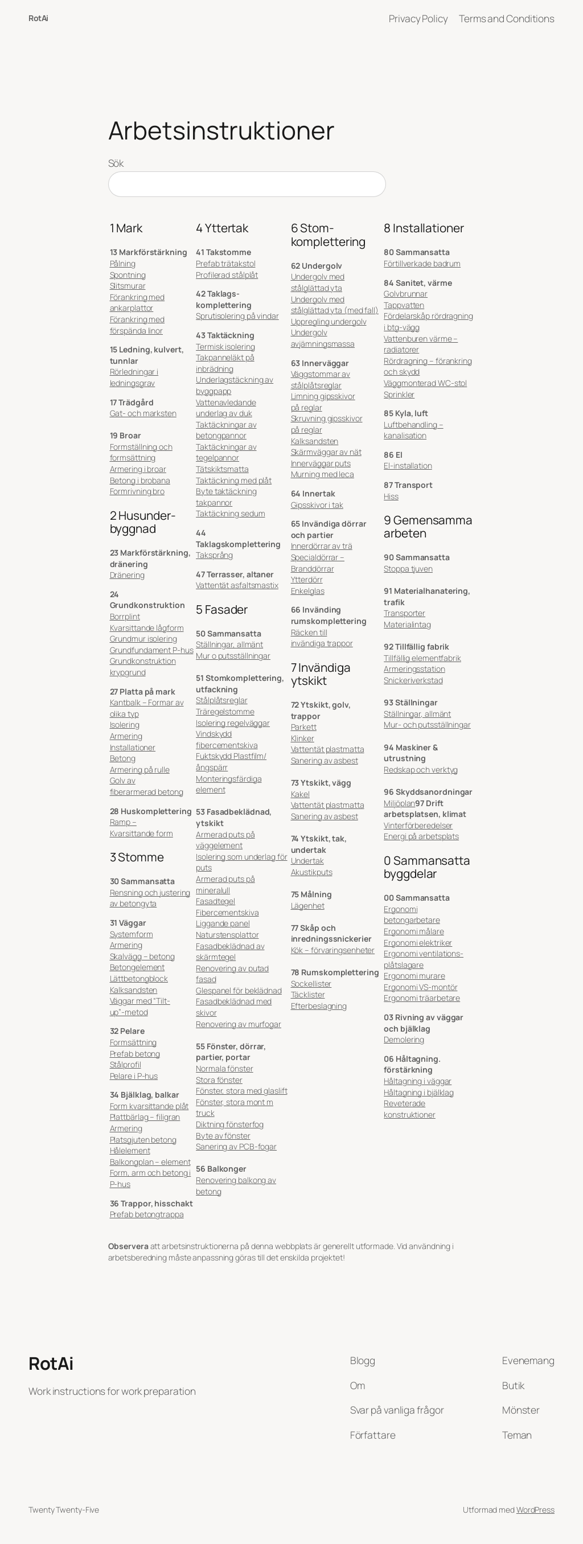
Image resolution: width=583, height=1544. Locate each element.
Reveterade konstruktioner (410, 1109)
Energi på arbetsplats (421, 836)
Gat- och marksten (143, 413)
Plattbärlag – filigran (145, 1116)
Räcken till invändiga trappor (322, 638)
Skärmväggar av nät (326, 451)
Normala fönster (224, 1068)
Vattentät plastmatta (327, 749)
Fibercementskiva (227, 912)
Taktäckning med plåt (234, 480)
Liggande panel (223, 923)
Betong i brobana (140, 480)
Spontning (128, 274)
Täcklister (308, 994)
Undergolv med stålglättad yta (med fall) (335, 305)
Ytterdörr (307, 579)
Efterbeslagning (319, 1005)
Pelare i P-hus (134, 1075)
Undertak (307, 860)
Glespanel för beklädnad (239, 990)
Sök (116, 163)
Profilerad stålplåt (227, 274)
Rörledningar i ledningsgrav (134, 377)
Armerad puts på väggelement (225, 840)
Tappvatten (404, 304)
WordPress (535, 1509)
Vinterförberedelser (418, 825)
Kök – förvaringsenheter (333, 950)
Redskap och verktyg (421, 769)
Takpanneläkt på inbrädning (225, 363)
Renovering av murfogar (238, 1024)
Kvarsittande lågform (147, 627)
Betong (123, 758)
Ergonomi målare (414, 931)
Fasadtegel (215, 901)
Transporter (404, 612)
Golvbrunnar (406, 293)
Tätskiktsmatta (222, 468)
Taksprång (214, 554)
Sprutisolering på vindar (237, 315)
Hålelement (130, 1150)
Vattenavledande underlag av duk (226, 408)
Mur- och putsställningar (427, 724)
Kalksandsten (134, 989)
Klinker (302, 738)
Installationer (133, 747)
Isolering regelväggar (233, 722)
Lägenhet (308, 905)
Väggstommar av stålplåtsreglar (321, 379)
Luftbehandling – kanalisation (413, 430)
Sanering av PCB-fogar (236, 1146)
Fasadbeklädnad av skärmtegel (230, 952)
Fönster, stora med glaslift (241, 1090)
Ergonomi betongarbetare (412, 915)
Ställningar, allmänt (229, 644)
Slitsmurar (128, 285)
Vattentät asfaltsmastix (237, 585)
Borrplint (125, 616)
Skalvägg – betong (142, 956)
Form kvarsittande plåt (149, 1105)
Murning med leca (322, 474)
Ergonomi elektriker (418, 942)
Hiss (391, 496)
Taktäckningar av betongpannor (226, 430)
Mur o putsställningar (233, 655)
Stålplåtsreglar (222, 700)
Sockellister (311, 983)
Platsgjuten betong (143, 1139)
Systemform (131, 934)
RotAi (38, 18)
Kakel (300, 794)
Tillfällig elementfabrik (422, 657)
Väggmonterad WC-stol (425, 382)
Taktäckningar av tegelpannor (226, 452)
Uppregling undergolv (329, 321)
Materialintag (407, 624)
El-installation (408, 465)
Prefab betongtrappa (147, 1214)
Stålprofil (125, 1064)
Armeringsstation (414, 668)
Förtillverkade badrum (422, 263)
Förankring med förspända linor (137, 325)
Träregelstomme (225, 711)
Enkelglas (308, 590)
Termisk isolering (225, 346)
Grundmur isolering (143, 638)
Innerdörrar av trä (321, 545)
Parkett (304, 726)
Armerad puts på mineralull (225, 884)
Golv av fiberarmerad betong (146, 786)
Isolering (124, 724)
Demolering (404, 1039)
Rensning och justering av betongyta (150, 898)
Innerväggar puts (321, 463)
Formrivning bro (137, 491)
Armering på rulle (140, 769)
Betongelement (137, 967)
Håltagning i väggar (417, 1080)
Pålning (123, 263)
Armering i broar (138, 468)
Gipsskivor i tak (317, 504)
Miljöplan (399, 803)
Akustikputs (311, 872)
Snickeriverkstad (413, 680)
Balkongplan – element (150, 1161)
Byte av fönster (223, 1135)
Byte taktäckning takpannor (226, 497)
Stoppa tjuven (408, 568)
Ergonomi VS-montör (420, 987)
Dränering (127, 574)
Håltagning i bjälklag (419, 1092)
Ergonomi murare (414, 975)
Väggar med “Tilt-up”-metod (140, 1006)
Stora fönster (219, 1079)
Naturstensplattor (227, 934)
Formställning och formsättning (141, 452)
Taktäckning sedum (230, 513)
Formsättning (133, 1042)
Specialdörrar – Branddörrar (318, 563)
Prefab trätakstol (225, 263)
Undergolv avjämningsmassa (323, 338)
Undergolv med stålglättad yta (318, 282)
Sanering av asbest (324, 760)
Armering (126, 735)
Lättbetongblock (139, 978)
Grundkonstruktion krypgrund (143, 666)
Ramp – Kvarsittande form (141, 827)
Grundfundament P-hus (152, 649)
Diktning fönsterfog (230, 1124)
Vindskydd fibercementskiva (226, 739)
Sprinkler (399, 394)
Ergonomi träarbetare (422, 997)
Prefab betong (135, 1053)
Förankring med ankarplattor (137, 302)
